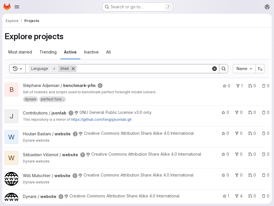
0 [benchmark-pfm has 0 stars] (226, 85)
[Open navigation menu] (16, 6)
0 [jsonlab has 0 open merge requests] (252, 112)
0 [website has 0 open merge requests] (252, 133)
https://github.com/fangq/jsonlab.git (101, 119)
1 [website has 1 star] (226, 195)
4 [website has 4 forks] (239, 195)
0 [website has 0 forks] (239, 133)
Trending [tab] (48, 51)
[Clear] (214, 68)
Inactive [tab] (91, 51)
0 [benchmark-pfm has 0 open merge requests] (252, 85)
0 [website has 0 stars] (225, 133)
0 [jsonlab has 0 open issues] (265, 112)
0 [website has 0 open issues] (265, 133)
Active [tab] (70, 51)
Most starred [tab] (20, 51)
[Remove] (73, 68)
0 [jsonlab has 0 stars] (225, 112)
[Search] (144, 68)
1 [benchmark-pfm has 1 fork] (239, 85)
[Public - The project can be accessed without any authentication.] (100, 85)
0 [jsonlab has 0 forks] (239, 112)
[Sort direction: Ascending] (260, 68)
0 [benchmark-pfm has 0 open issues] (265, 85)
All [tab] (108, 51)
